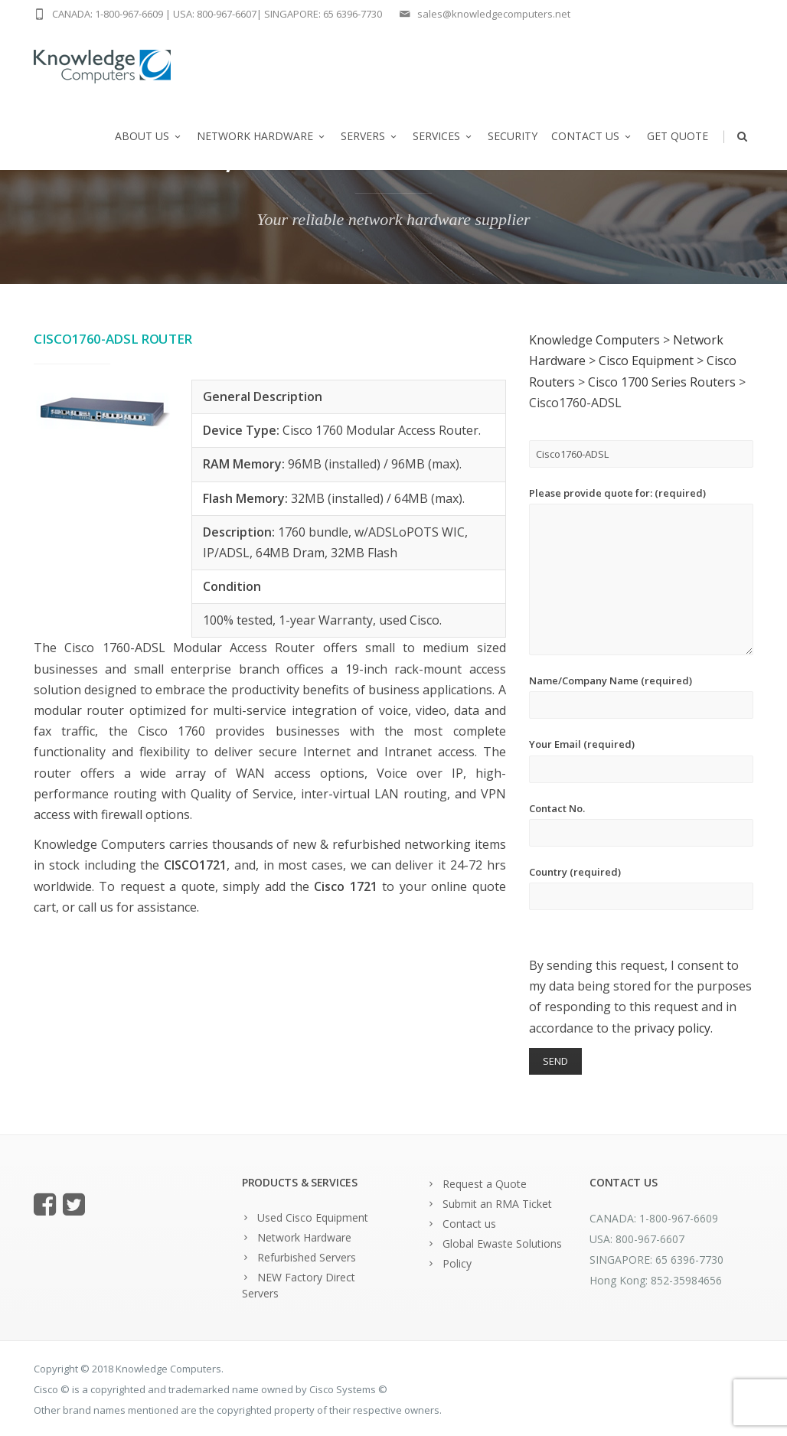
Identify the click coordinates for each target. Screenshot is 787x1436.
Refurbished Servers (306, 1257)
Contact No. (641, 824)
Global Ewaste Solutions (502, 1243)
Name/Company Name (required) (641, 696)
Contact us (592, 136)
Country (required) (641, 887)
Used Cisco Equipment (312, 1217)
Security (512, 136)
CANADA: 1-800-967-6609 (107, 14)
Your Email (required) (641, 759)
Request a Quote (484, 1184)
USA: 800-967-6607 (214, 14)
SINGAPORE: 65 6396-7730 (323, 14)
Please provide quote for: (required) (641, 570)
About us (149, 136)
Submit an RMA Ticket (497, 1203)
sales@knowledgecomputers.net (493, 14)
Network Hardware (262, 136)
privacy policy (672, 1028)
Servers (370, 136)
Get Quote (677, 136)
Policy (457, 1263)
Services (443, 136)
